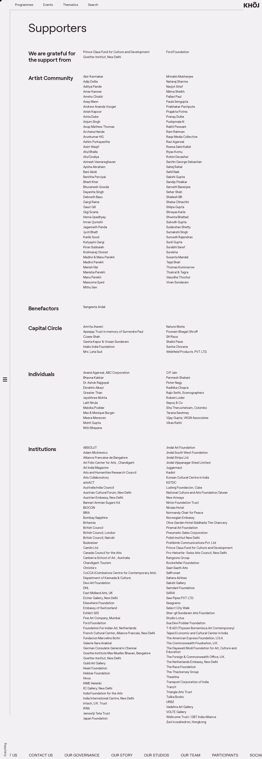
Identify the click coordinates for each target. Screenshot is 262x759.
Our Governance (96, 755)
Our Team (205, 755)
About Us (22, 755)
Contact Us (55, 755)
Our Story (136, 755)
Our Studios (171, 755)
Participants (239, 755)
